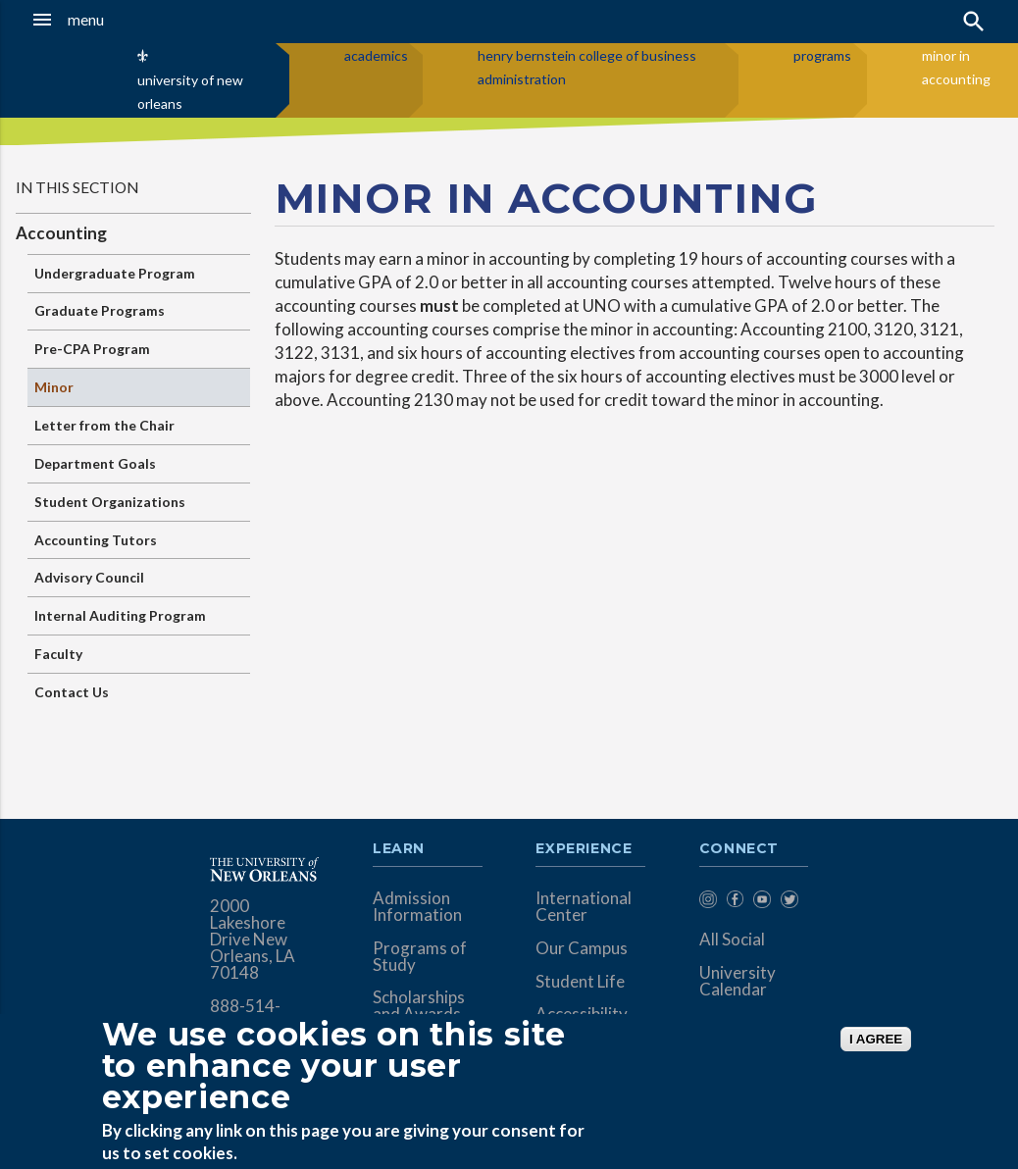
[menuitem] (708, 902)
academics (376, 55)
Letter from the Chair (104, 425)
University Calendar (737, 980)
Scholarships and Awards (419, 1005)
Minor (54, 387)
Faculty (58, 653)
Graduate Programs (99, 310)
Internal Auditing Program (120, 615)
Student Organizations (109, 501)
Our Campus (581, 948)
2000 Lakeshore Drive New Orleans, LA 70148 (252, 939)
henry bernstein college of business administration (587, 67)
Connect (739, 849)
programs (822, 55)
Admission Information (417, 906)
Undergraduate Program (114, 273)
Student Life (580, 981)
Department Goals (95, 463)
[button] (98, 19)
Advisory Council (89, 577)
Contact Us (71, 692)
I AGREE (875, 1039)
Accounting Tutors (95, 540)
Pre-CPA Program (92, 348)
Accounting (61, 233)
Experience (583, 849)
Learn (399, 849)
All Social (732, 939)
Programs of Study (420, 956)
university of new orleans (190, 92)
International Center (583, 906)
